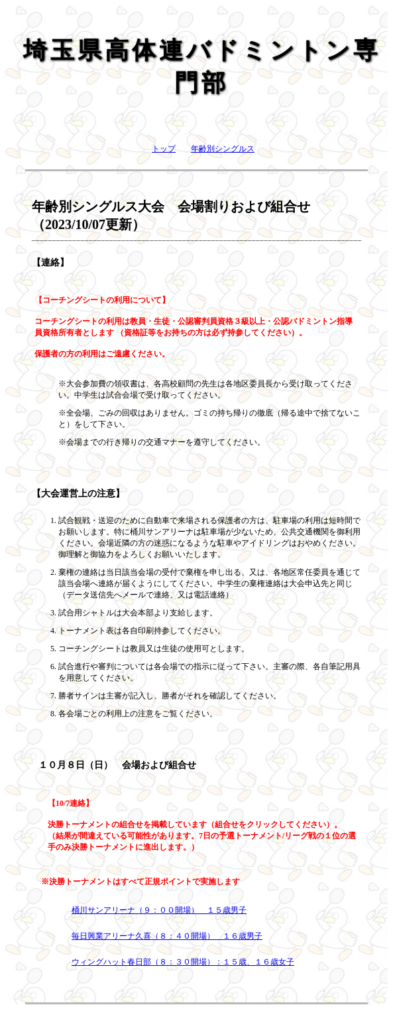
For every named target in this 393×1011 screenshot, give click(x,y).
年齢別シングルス (222, 148)
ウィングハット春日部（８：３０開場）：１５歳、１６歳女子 (183, 962)
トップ (164, 148)
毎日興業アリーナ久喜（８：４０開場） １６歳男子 (167, 936)
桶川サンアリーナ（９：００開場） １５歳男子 (159, 910)
